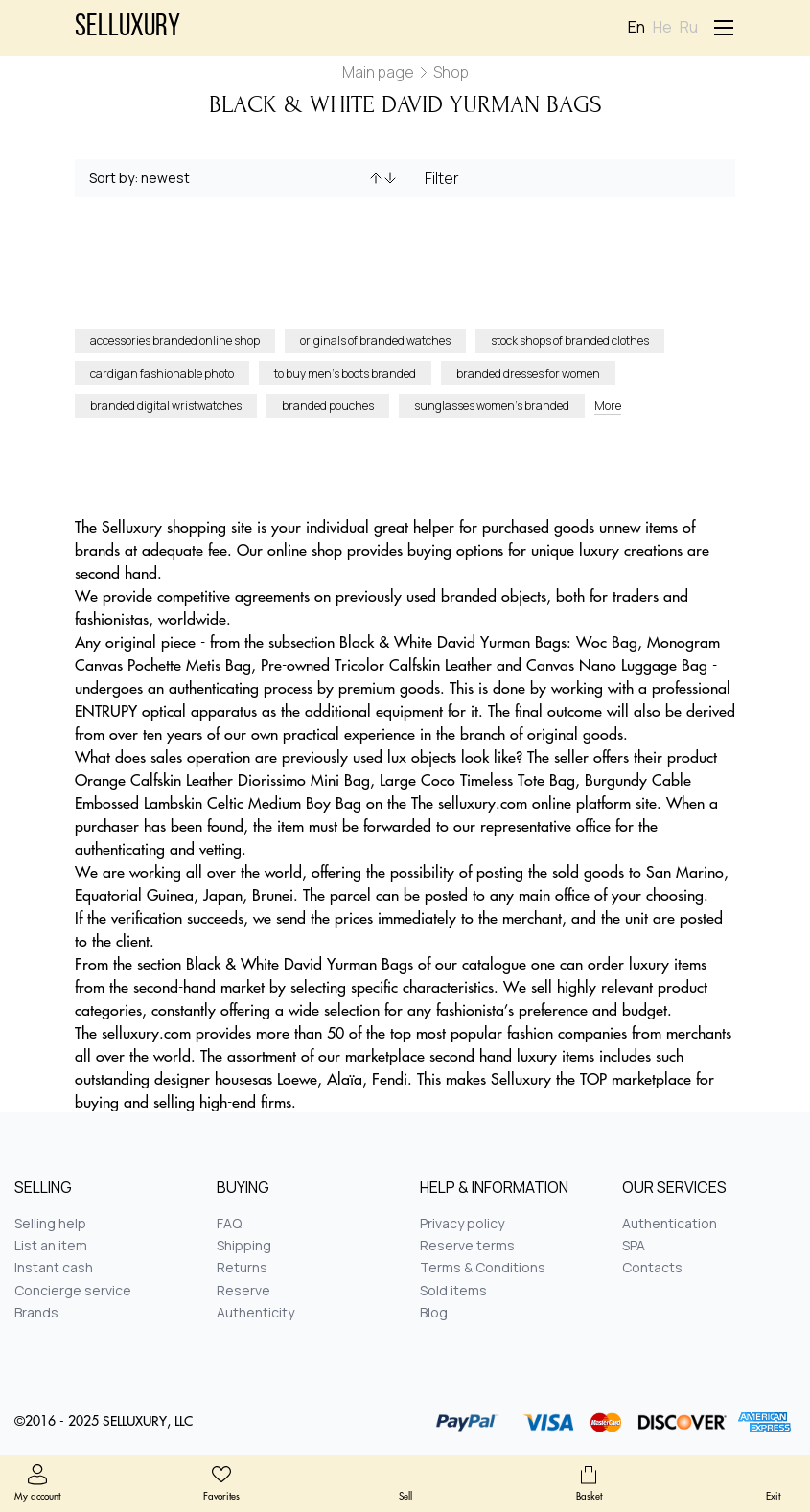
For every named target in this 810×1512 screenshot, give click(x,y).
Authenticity (255, 1312)
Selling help (50, 1223)
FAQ (229, 1223)
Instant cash (53, 1267)
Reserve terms (467, 1245)
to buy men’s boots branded (345, 373)
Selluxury (127, 27)
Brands (36, 1312)
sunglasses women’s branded (491, 406)
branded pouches (328, 406)
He (662, 27)
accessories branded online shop (175, 340)
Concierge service (72, 1290)
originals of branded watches (375, 340)
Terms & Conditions (482, 1267)
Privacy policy (462, 1223)
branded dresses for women (528, 373)
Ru (689, 27)
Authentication (669, 1223)
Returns (242, 1267)
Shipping (244, 1245)
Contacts (652, 1267)
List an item (50, 1245)
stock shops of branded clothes (570, 340)
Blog (434, 1312)
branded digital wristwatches (166, 406)
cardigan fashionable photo (162, 373)
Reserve (243, 1290)
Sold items (453, 1290)
